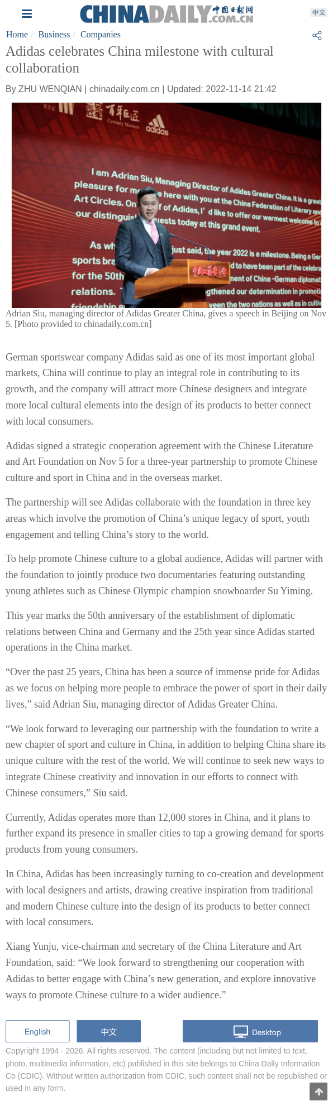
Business (54, 34)
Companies (100, 34)
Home (17, 34)
